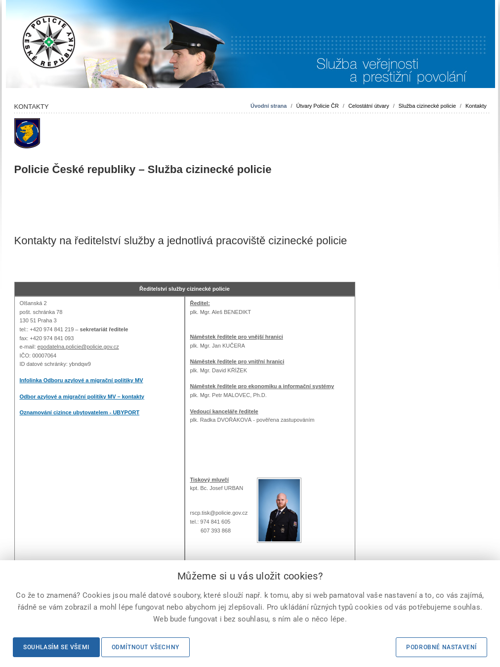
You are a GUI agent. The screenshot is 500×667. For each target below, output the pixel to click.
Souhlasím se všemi (56, 647)
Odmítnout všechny (145, 647)
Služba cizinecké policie (427, 106)
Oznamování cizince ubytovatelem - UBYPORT (80, 412)
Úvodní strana (268, 106)
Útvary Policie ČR (317, 106)
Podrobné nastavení (441, 647)
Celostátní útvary (368, 106)
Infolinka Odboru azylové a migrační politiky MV (81, 380)
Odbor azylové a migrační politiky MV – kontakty (82, 397)
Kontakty (476, 106)
